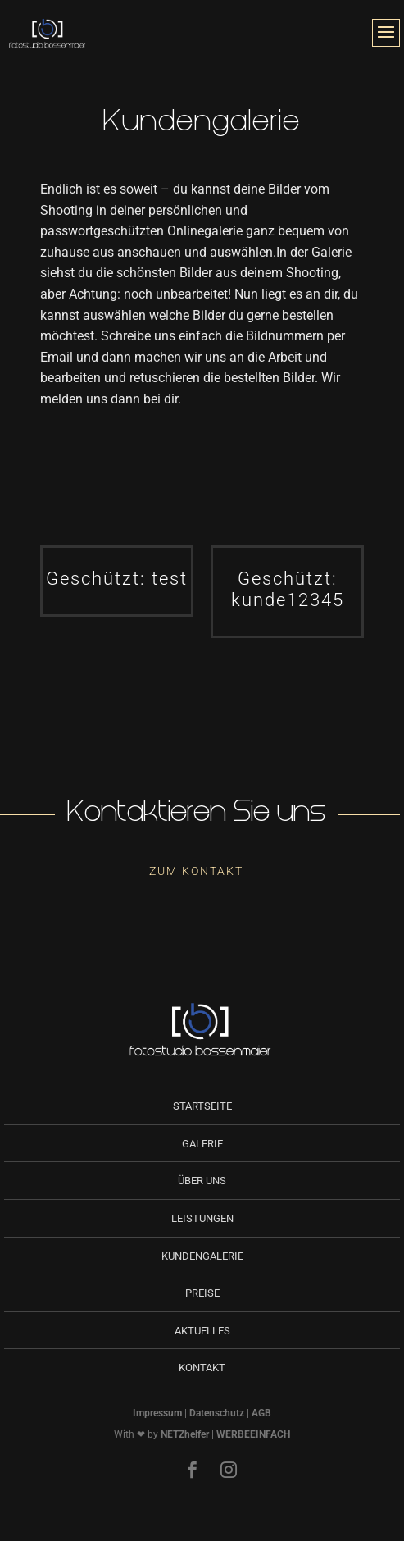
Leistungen (202, 1218)
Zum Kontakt (196, 871)
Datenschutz (216, 1413)
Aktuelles (202, 1330)
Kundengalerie (202, 1256)
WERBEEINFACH (253, 1434)
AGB (261, 1413)
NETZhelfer (185, 1434)
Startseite (202, 1106)
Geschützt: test (117, 578)
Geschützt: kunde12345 (287, 589)
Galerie (202, 1144)
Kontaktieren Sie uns (196, 814)
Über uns (202, 1180)
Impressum (157, 1413)
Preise (202, 1293)
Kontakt (202, 1367)
